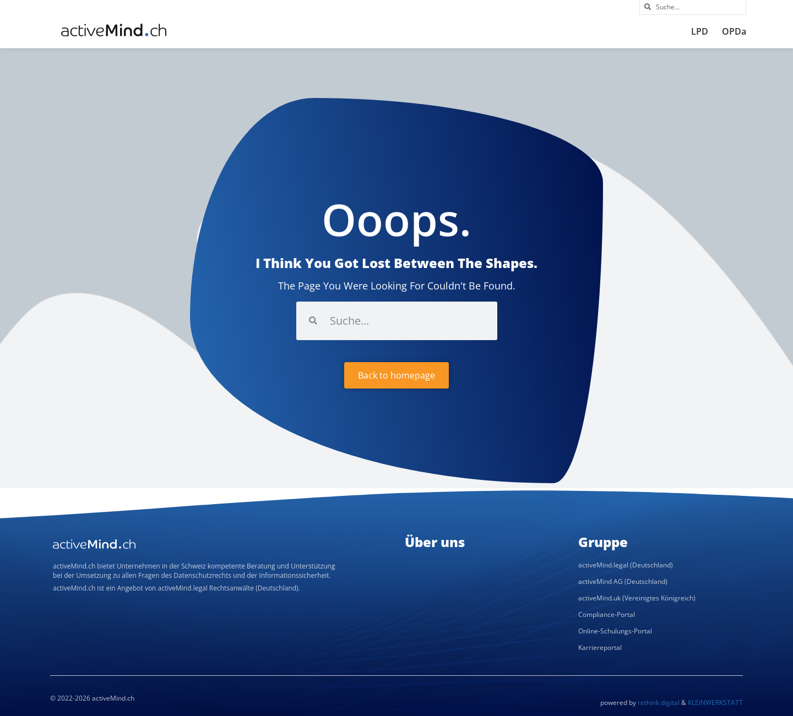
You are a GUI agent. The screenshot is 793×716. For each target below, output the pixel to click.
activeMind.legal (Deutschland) (625, 565)
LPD (699, 31)
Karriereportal (600, 647)
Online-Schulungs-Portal (615, 631)
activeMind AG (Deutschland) (622, 581)
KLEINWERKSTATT (715, 702)
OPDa (734, 31)
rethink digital (659, 702)
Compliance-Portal (606, 614)
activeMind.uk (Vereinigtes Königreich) (637, 598)
